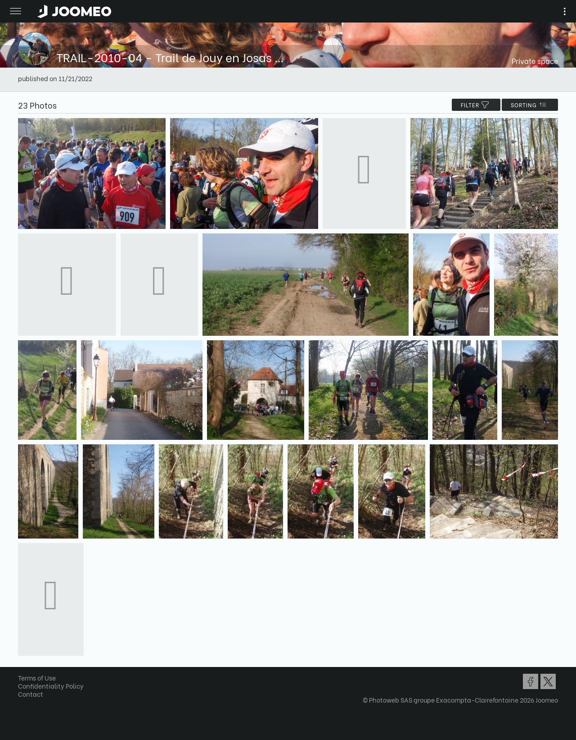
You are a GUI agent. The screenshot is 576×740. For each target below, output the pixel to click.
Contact (30, 694)
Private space (535, 60)
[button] (23, 693)
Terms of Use (37, 677)
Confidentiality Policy (51, 685)
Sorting (530, 105)
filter (476, 105)
